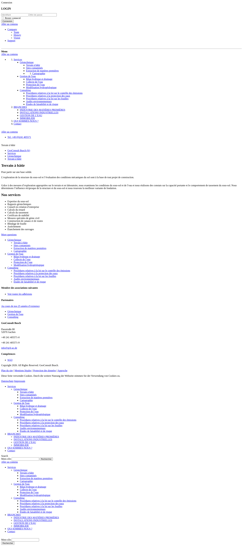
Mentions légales (23, 370)
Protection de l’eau (23, 262)
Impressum (19, 381)
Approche (62, 370)
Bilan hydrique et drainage (27, 256)
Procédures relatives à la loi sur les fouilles (35, 276)
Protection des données (44, 370)
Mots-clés (6, 459)
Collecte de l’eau (22, 259)
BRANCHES (14, 434)
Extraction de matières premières (30, 248)
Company (12, 29)
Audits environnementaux (26, 279)
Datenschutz (7, 381)
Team (16, 32)
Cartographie (20, 251)
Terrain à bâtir (21, 242)
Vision (17, 37)
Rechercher (7, 543)
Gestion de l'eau (15, 254)
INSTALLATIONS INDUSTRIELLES (33, 439)
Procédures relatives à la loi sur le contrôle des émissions (42, 270)
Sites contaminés (22, 245)
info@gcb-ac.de (9, 348)
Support (11, 40)
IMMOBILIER (21, 445)
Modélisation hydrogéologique (29, 265)
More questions (9, 234)
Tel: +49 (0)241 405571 (19, 137)
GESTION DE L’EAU (25, 442)
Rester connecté (13, 18)
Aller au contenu (9, 24)
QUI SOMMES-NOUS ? (19, 448)
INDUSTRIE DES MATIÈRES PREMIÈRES (36, 436)
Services (11, 386)
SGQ (9, 360)
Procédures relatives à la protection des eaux (36, 273)
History (17, 35)
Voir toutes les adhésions (19, 294)
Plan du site (7, 370)
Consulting (12, 267)
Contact (11, 450)
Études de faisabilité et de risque (30, 281)
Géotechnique (14, 240)
